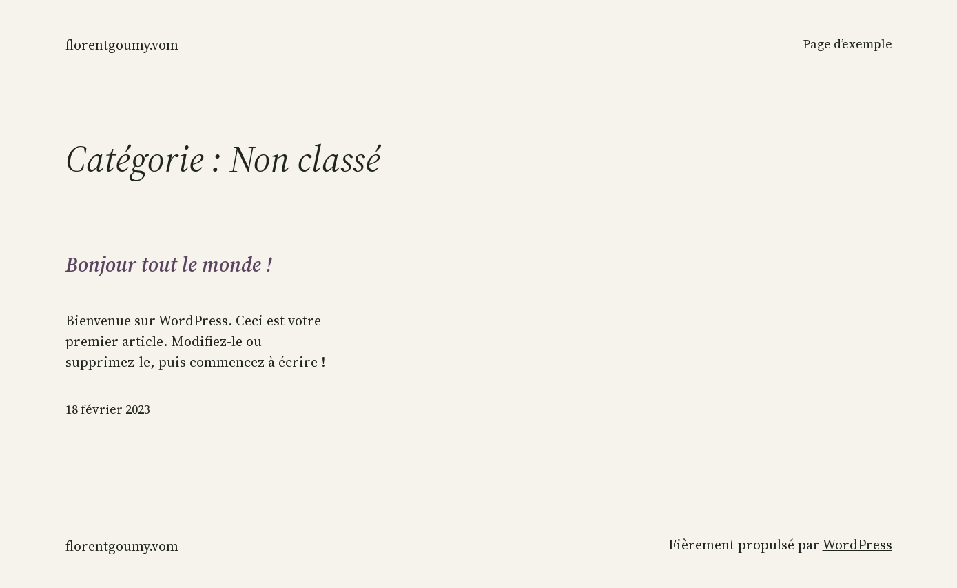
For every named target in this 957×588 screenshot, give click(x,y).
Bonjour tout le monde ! (168, 264)
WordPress (857, 544)
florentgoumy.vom (121, 44)
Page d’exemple (847, 43)
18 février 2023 (107, 409)
